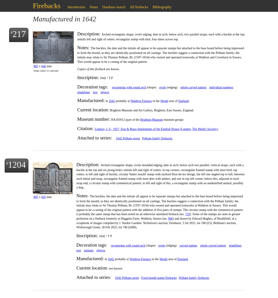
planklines (83, 92)
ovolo (162, 87)
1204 (17, 165)
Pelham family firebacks (157, 138)
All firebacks (139, 7)
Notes (94, 7)
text (95, 92)
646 (43, 66)
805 (36, 66)
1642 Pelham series (128, 138)
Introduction (76, 7)
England (183, 101)
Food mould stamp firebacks (159, 278)
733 (187, 214)
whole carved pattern (193, 87)
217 (19, 34)
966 (170, 218)
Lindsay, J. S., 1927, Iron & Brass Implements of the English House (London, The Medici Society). (156, 129)
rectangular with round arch (129, 87)
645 (43, 197)
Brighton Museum (151, 119)
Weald (164, 101)
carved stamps (188, 245)
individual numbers (221, 87)
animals (89, 250)
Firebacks (46, 6)
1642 (112, 101)
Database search (113, 7)
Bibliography (162, 7)
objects (104, 92)
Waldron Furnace (141, 101)
